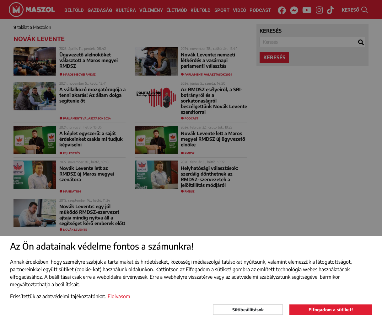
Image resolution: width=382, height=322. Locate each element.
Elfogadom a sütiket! (331, 309)
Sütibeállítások (248, 309)
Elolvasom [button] (119, 296)
